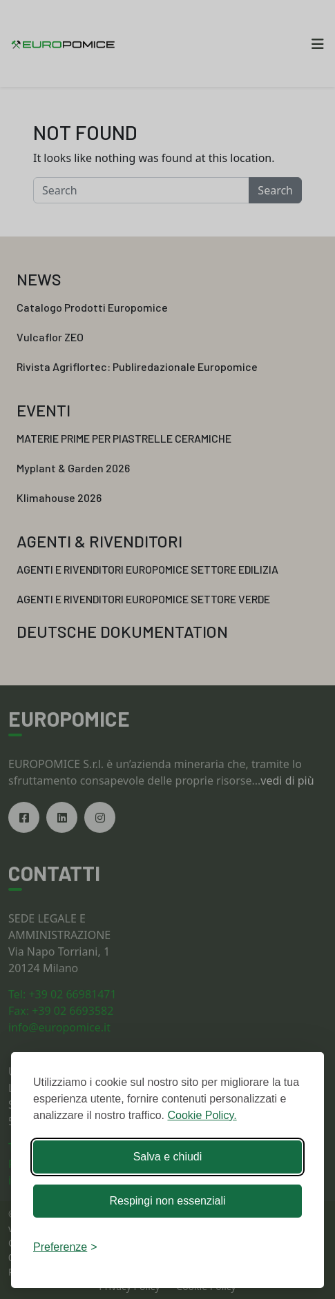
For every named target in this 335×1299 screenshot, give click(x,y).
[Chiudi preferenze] (65, 1247)
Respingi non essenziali (167, 1201)
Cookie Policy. (201, 1115)
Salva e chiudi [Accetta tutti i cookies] (167, 1156)
